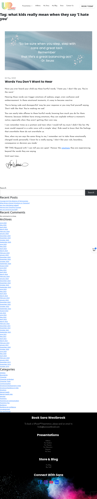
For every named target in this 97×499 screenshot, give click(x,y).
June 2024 (3, 268)
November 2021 (5, 328)
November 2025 (5, 238)
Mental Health (4, 392)
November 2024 (5, 259)
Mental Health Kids (6, 394)
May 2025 (3, 246)
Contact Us (70, 5)
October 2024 (4, 261)
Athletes (38, 5)
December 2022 (5, 302)
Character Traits (5, 381)
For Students (48, 443)
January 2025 (4, 255)
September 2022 (5, 309)
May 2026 (3, 225)
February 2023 (5, 298)
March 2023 (4, 296)
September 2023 (5, 287)
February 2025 (5, 253)
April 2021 (3, 339)
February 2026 (5, 231)
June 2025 (3, 244)
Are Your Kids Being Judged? (9, 205)
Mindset (2, 396)
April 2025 (3, 249)
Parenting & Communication (9, 401)
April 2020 (3, 356)
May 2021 (3, 336)
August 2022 (4, 311)
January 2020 (4, 360)
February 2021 (5, 343)
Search (3, 188)
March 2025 (4, 251)
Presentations (26, 6)
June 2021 (3, 334)
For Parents (48, 445)
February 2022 (5, 324)
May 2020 (3, 354)
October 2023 (4, 285)
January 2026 (4, 233)
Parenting (3, 398)
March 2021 (4, 341)
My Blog (54, 5)
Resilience (3, 405)
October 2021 (4, 330)
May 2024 (3, 270)
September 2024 (5, 264)
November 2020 (5, 347)
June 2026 (3, 223)
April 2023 (3, 294)
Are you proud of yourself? (9, 209)
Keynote (47, 449)
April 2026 (3, 227)
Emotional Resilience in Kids (9, 388)
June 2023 (3, 289)
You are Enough (5, 411)
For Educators (47, 447)
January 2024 (4, 279)
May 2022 (3, 317)
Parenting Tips (5, 403)
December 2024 (5, 257)
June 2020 (3, 351)
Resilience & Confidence (8, 407)
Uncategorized (5, 409)
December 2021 (5, 326)
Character (3, 377)
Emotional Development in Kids (10, 386)
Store (61, 5)
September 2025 (5, 242)
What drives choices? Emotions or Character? (15, 203)
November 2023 (5, 283)
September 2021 (5, 332)
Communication (5, 384)
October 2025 (4, 240)
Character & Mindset (7, 379)
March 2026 (4, 229)
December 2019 (5, 362)
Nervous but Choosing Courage (10, 207)
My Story (46, 5)
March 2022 (4, 321)
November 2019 (5, 364)
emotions (66, 148)
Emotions (3, 390)
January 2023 (4, 300)
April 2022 (3, 319)
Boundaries (4, 375)
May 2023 (3, 291)
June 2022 (3, 315)
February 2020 (5, 358)
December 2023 (5, 281)
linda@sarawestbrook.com (49, 427)
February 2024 (5, 276)
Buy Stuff (48, 467)
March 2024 (4, 274)
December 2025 (5, 236)
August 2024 (4, 266)
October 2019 (4, 366)
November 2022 (5, 304)
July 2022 (3, 313)
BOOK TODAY (87, 6)
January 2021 (4, 345)
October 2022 (4, 306)
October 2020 (4, 349)
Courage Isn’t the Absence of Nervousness (14, 201)
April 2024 (3, 272)
